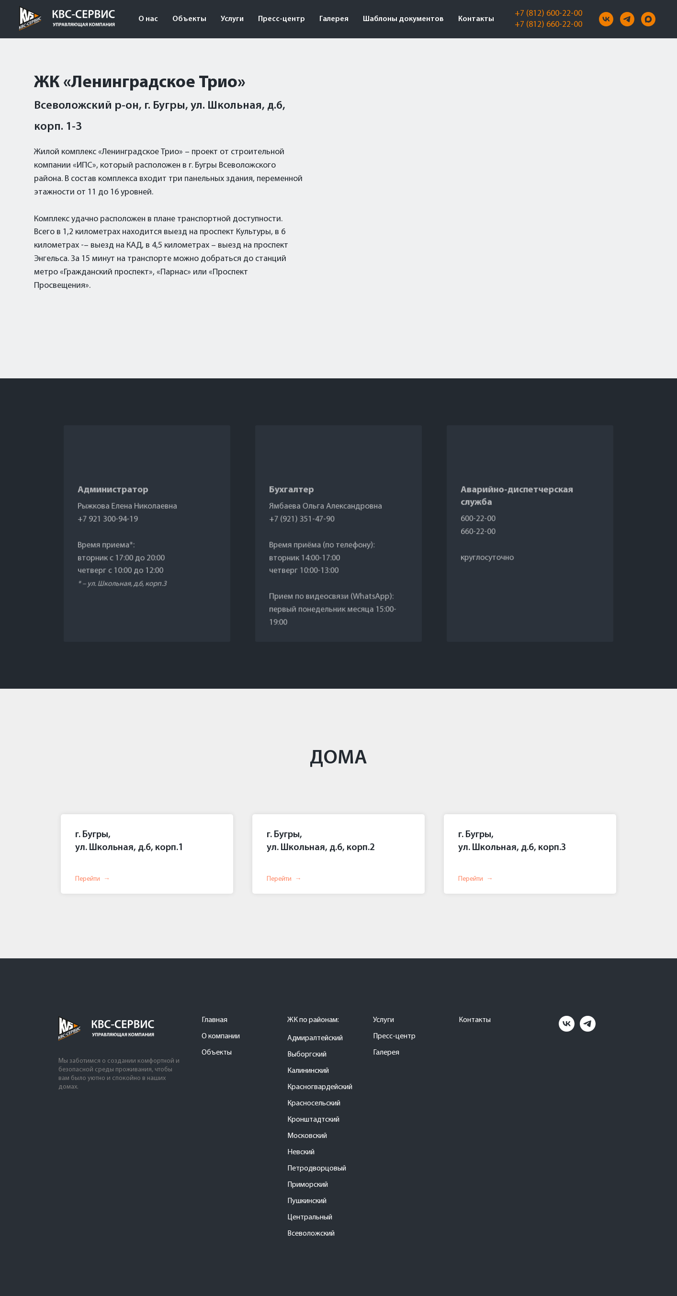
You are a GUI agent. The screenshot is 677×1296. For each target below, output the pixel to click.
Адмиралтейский (315, 1038)
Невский (301, 1152)
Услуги (232, 19)
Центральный (309, 1217)
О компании (221, 1036)
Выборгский (307, 1054)
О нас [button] (148, 19)
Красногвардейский (319, 1087)
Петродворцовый (316, 1168)
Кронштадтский (313, 1120)
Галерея (334, 19)
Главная (214, 1020)
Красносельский (313, 1103)
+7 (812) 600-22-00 (548, 13)
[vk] (606, 19)
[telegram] (627, 19)
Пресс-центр (281, 19)
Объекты (189, 19)
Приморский (307, 1185)
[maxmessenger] (648, 19)
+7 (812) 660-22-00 (548, 24)
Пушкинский (307, 1201)
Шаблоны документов (403, 19)
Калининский (308, 1071)
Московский (307, 1136)
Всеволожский (311, 1234)
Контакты (476, 19)
